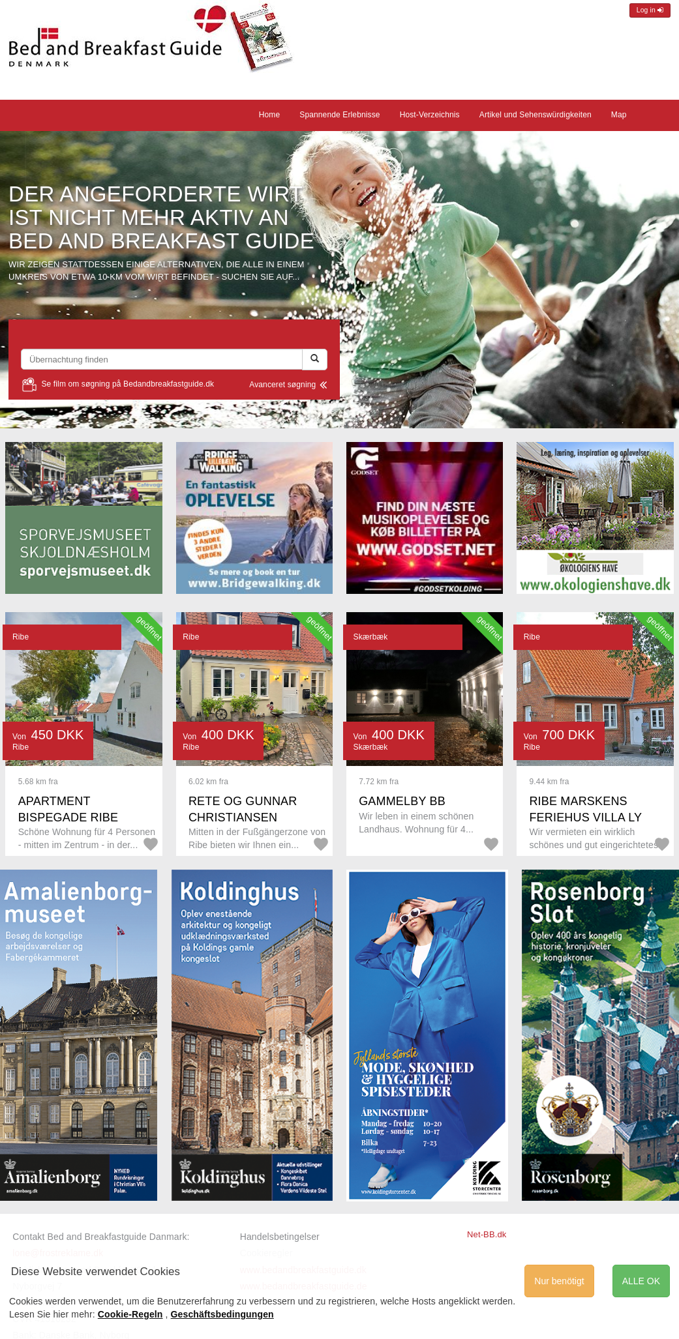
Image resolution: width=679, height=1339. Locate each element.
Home (269, 114)
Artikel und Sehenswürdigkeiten (535, 114)
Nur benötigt (559, 1281)
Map (619, 114)
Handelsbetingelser (280, 1236)
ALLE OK (641, 1281)
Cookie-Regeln (130, 1314)
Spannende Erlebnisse (339, 114)
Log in (650, 10)
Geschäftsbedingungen (222, 1314)
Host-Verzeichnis (430, 114)
